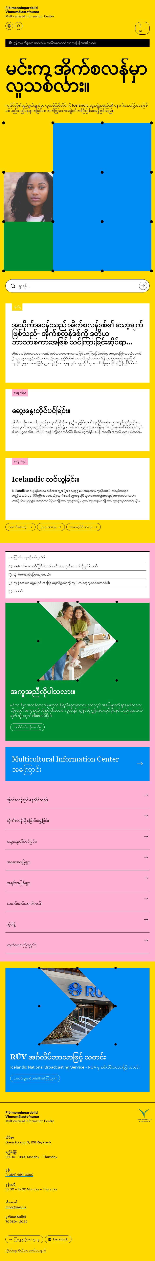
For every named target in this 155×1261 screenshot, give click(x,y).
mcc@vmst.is (15, 1207)
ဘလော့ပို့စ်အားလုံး (83, 527)
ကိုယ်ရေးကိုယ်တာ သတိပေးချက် (25, 1250)
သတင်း (18, 591)
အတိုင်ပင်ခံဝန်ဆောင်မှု (27, 727)
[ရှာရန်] (18, 26)
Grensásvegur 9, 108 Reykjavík (28, 1142)
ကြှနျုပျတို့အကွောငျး (24, 1239)
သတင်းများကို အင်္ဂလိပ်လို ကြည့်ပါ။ (35, 1078)
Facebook (58, 1239)
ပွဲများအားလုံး (51, 527)
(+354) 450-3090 (19, 1175)
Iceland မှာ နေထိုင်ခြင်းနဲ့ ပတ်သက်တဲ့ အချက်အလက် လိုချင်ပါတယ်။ (56, 566)
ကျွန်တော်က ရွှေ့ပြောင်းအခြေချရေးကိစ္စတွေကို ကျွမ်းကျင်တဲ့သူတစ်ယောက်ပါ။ (62, 583)
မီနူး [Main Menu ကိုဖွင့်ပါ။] (142, 28)
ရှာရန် (143, 287)
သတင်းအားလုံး (20, 527)
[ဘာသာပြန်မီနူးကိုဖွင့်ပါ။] (9, 26)
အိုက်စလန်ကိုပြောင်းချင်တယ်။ (32, 574)
